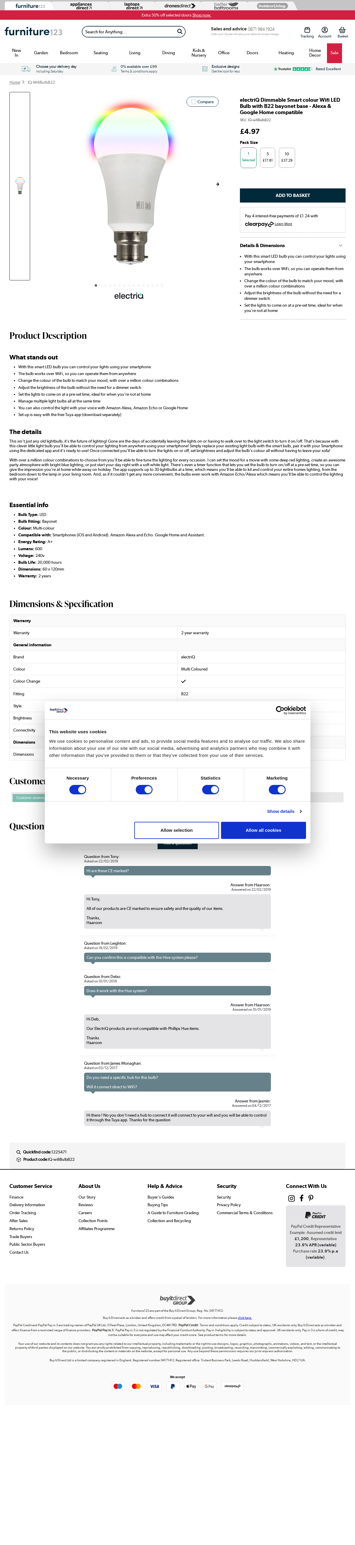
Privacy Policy (229, 1204)
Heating (286, 52)
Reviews (85, 1204)
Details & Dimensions (262, 245)
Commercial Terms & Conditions (245, 1212)
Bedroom (69, 52)
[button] (217, 184)
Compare (205, 101)
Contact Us (19, 1252)
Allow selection (177, 830)
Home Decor (315, 53)
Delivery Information (27, 1204)
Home (14, 82)
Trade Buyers (20, 1236)
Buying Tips (158, 1204)
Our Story (87, 1197)
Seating (101, 52)
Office (224, 52)
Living (134, 52)
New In (16, 53)
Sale (334, 52)
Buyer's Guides (161, 1197)
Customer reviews (30, 798)
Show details (281, 811)
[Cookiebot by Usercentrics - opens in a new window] (280, 710)
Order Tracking (22, 1212)
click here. (245, 1318)
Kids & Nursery (199, 53)
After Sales (18, 1220)
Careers (85, 1212)
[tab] (30, 798)
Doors (252, 52)
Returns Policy (21, 1228)
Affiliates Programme (96, 1228)
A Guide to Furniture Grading (173, 1212)
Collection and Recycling (169, 1220)
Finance (16, 1197)
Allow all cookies (264, 830)
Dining (168, 52)
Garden (41, 52)
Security (224, 1197)
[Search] (128, 31)
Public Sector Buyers (27, 1244)
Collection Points (93, 1220)
